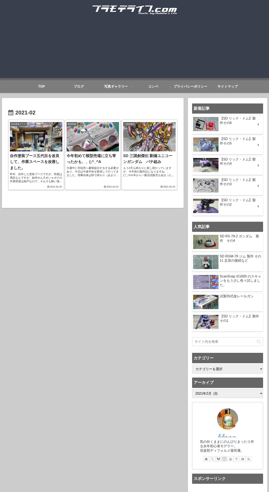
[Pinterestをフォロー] (236, 459)
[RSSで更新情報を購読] (248, 459)
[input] (227, 341)
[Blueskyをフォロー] (218, 459)
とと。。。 (227, 435)
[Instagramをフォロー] (224, 459)
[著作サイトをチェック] (206, 459)
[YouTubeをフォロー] (230, 459)
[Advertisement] (134, 48)
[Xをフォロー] (212, 459)
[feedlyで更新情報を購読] (242, 459)
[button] (258, 341)
